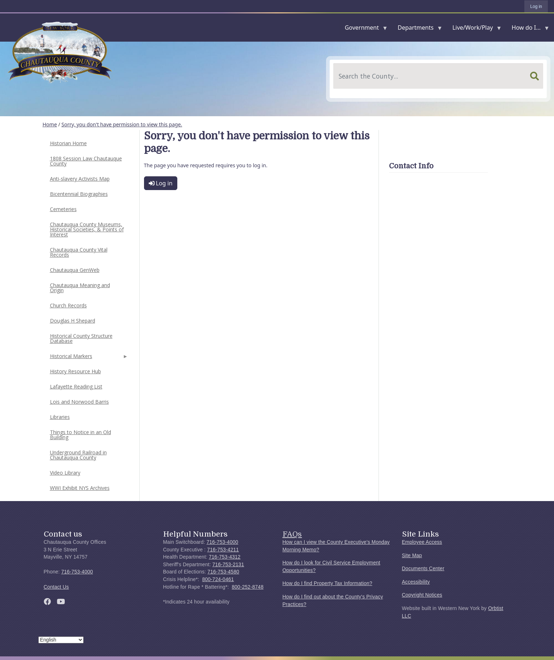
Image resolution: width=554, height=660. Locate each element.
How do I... (527, 29)
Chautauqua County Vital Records (78, 252)
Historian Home (68, 143)
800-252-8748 (247, 587)
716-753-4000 (77, 572)
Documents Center (423, 568)
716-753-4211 (223, 549)
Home (50, 124)
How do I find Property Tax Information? (327, 583)
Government (363, 29)
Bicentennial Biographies (79, 193)
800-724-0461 (218, 579)
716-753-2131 (228, 564)
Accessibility (416, 582)
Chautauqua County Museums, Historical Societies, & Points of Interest (87, 229)
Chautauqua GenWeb (75, 269)
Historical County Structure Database (81, 338)
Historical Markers (88, 358)
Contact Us (56, 587)
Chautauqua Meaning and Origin (80, 288)
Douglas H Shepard (72, 320)
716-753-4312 (225, 557)
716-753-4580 (223, 572)
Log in (536, 6)
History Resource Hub (75, 371)
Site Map (412, 555)
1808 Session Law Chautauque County (86, 161)
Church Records (68, 305)
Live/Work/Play (474, 29)
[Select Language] (61, 639)
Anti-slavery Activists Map (80, 178)
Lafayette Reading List (76, 386)
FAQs (292, 534)
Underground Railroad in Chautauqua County (78, 455)
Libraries (60, 416)
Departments (417, 29)
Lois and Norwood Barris (79, 401)
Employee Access (422, 542)
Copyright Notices (422, 595)
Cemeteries (63, 209)
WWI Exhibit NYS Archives (80, 487)
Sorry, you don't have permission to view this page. (122, 124)
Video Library (65, 472)
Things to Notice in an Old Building (80, 435)
